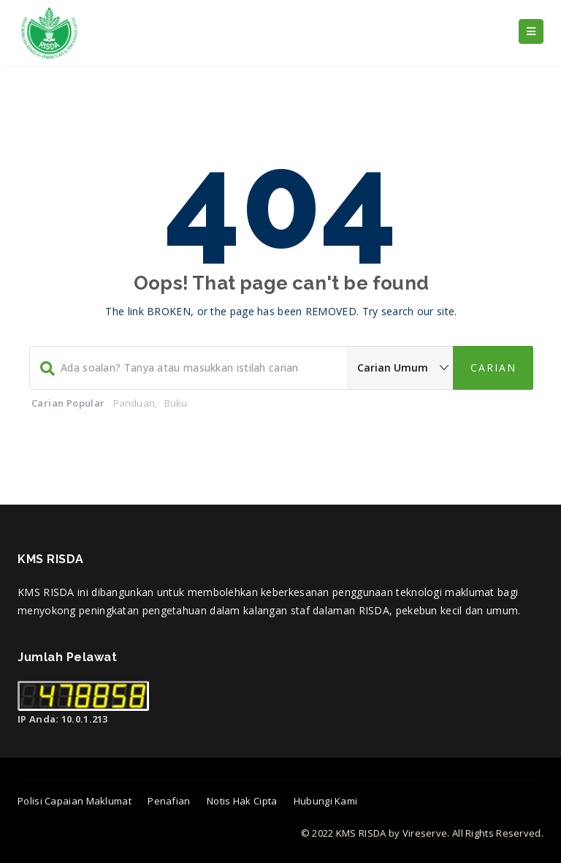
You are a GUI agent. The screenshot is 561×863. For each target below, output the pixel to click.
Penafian (169, 800)
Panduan (134, 403)
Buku (176, 403)
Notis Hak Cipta (242, 800)
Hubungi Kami (326, 800)
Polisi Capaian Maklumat (74, 800)
